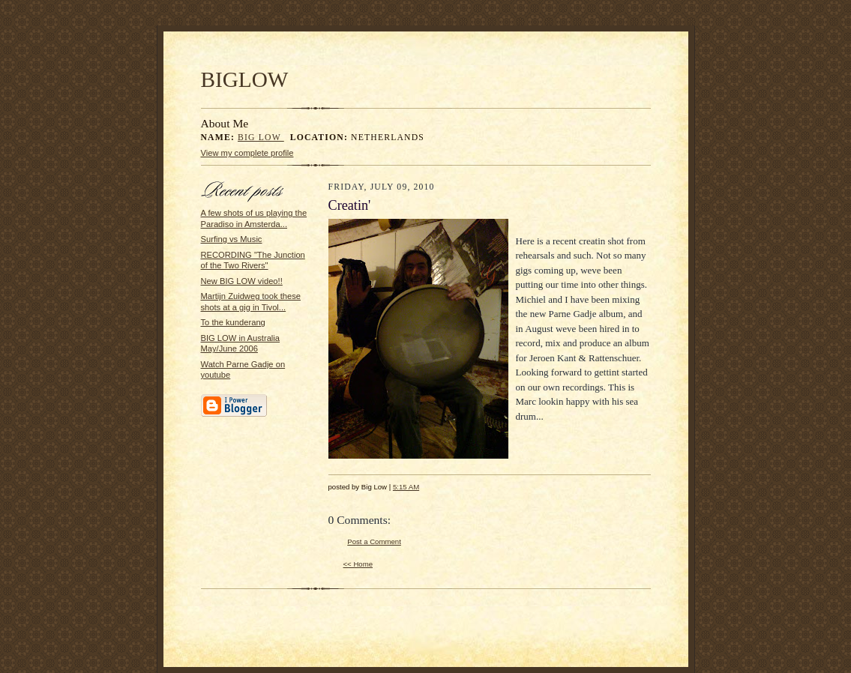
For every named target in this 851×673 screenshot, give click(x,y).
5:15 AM (406, 487)
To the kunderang (233, 322)
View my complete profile (247, 152)
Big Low (261, 137)
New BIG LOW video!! (242, 281)
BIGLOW (245, 79)
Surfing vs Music (231, 239)
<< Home (358, 564)
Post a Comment (374, 541)
